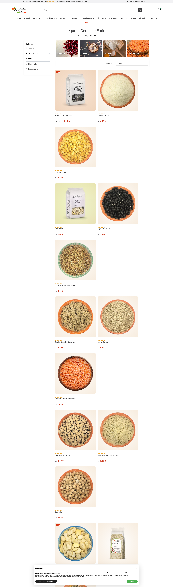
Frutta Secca (135, 524)
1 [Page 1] (132, 432)
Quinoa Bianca (93, 192)
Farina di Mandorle (94, 369)
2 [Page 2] (137, 432)
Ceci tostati (60, 148)
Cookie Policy (38, 529)
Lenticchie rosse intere (64, 325)
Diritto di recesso (70, 532)
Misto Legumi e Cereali (128, 281)
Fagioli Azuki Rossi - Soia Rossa (131, 325)
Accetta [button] (132, 581)
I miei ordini (103, 524)
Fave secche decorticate (64, 281)
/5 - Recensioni (59, 1)
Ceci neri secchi (126, 413)
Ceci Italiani (124, 236)
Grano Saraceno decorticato (130, 148)
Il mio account (102, 521)
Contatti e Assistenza (38, 535)
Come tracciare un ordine (38, 532)
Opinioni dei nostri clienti (38, 524)
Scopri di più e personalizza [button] (46, 581)
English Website (102, 535)
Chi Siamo (38, 521)
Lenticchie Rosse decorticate (130, 192)
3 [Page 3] (141, 432)
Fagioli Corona (61, 369)
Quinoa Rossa (125, 369)
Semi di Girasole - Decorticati (66, 192)
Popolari (133, 63)
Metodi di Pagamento (70, 524)
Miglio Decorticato (62, 413)
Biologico (135, 527)
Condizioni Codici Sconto (70, 529)
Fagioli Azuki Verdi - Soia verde (99, 413)
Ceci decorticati (125, 104)
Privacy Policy (38, 527)
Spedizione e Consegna (70, 521)
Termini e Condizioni (70, 527)
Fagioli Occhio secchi (63, 236)
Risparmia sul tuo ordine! (135, 532)
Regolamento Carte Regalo (70, 535)
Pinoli (135, 529)
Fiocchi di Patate (94, 104)
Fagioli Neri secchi (94, 148)
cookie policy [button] (58, 573)
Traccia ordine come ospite (102, 529)
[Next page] (147, 432)
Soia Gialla (92, 325)
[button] (136, 569)
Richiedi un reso (102, 532)
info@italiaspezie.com (80, 1)
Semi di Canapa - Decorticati (98, 236)
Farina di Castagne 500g (96, 281)
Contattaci (143, 1)
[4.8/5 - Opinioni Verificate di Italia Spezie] (134, 557)
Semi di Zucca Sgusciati (64, 104)
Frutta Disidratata (135, 521)
